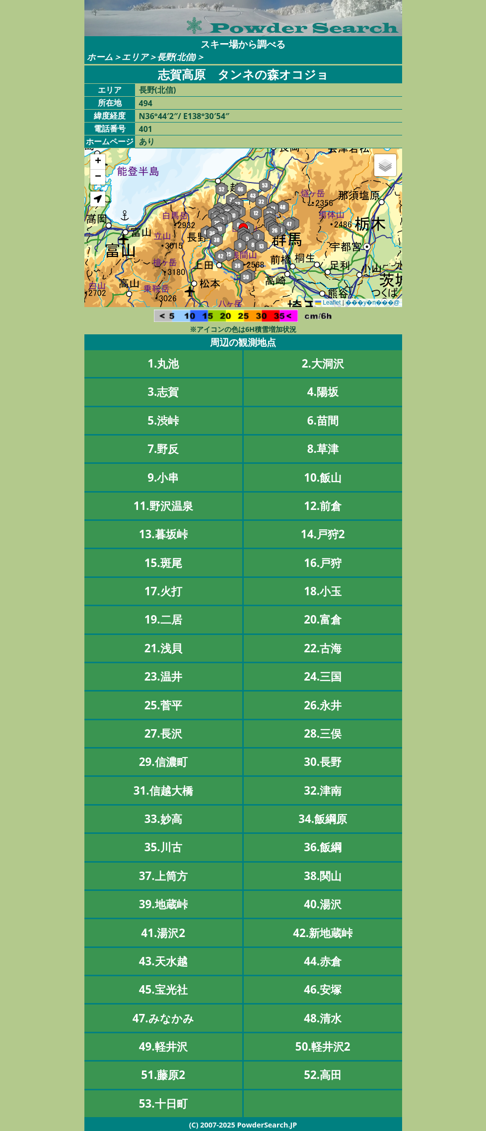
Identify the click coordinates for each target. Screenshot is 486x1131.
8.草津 (323, 448)
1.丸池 (163, 363)
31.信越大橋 (163, 790)
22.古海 (323, 648)
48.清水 (323, 1018)
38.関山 (323, 875)
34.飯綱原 (322, 818)
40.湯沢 (323, 904)
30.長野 (323, 761)
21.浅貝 (163, 648)
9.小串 (163, 477)
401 (145, 129)
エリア (135, 57)
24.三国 (323, 676)
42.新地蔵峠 (322, 933)
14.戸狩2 (323, 534)
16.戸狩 (323, 562)
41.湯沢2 (163, 933)
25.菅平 (163, 705)
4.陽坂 (323, 391)
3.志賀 (163, 391)
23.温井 (163, 676)
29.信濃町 (163, 761)
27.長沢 (163, 733)
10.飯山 (323, 477)
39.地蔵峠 (163, 904)
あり (147, 141)
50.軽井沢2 (322, 1046)
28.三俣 (323, 733)
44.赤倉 (323, 961)
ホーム (100, 57)
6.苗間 (323, 420)
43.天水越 (163, 961)
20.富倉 (323, 619)
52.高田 (323, 1074)
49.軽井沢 (163, 1046)
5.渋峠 (163, 420)
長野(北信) (177, 57)
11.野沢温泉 (163, 505)
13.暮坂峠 (163, 534)
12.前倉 (323, 505)
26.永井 (323, 705)
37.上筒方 (163, 875)
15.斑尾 (163, 562)
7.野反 (163, 448)
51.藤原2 (163, 1074)
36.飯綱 (323, 847)
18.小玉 (323, 591)
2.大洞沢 (323, 363)
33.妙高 (163, 818)
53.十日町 (163, 1103)
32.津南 (323, 790)
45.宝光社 (163, 989)
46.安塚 (323, 989)
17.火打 (163, 591)
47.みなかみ (163, 1018)
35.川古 (163, 847)
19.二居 (163, 619)
